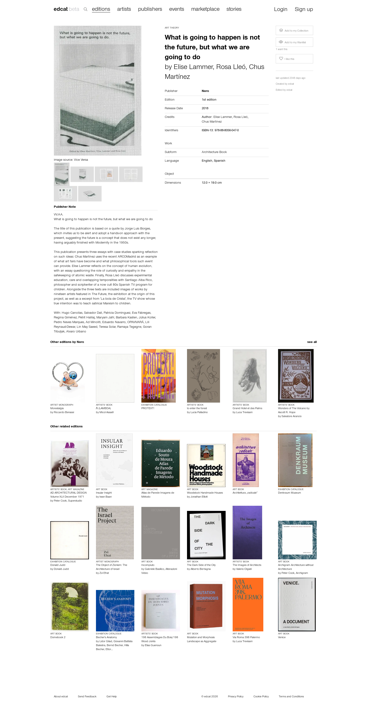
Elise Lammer (193, 67)
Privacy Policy (235, 696)
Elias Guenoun (153, 645)
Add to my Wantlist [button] (292, 43)
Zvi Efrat (104, 573)
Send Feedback (87, 696)
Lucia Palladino (199, 412)
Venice (282, 637)
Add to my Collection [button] (293, 30)
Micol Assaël (106, 412)
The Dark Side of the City (201, 565)
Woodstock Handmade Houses (205, 493)
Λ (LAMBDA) (103, 408)
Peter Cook (60, 501)
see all (312, 342)
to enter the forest (197, 408)
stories (234, 9)
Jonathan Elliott (199, 497)
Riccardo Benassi (64, 412)
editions (101, 9)
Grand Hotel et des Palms (247, 408)
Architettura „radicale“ (245, 493)
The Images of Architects (247, 565)
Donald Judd (57, 565)
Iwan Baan (105, 497)
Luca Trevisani (244, 412)
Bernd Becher (115, 645)
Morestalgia (57, 408)
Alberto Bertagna (201, 569)
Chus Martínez (212, 122)
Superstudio (75, 501)
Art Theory (172, 28)
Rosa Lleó (231, 67)
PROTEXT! (147, 408)
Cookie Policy (261, 696)
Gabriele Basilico (154, 569)
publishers (150, 9)
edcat (291, 84)
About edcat (61, 696)
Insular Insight (104, 493)
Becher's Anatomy (106, 637)
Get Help (111, 696)
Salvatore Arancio (291, 416)
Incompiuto (147, 565)
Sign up (304, 10)
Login (280, 10)
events (176, 9)
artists (124, 9)
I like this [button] (286, 59)
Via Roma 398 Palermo (246, 637)
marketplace (205, 9)
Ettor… (109, 649)
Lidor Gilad (105, 641)
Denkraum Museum (289, 493)
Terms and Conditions (291, 696)
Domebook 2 (58, 637)
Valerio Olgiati (244, 569)
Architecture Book (214, 152)
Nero (80, 342)
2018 (205, 108)
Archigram (302, 573)
